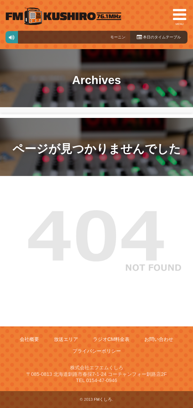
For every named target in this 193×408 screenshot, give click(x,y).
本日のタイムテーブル (159, 37)
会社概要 (29, 339)
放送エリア (66, 339)
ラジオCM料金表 (111, 339)
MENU (179, 16)
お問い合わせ (158, 339)
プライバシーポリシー (97, 351)
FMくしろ (63, 16)
